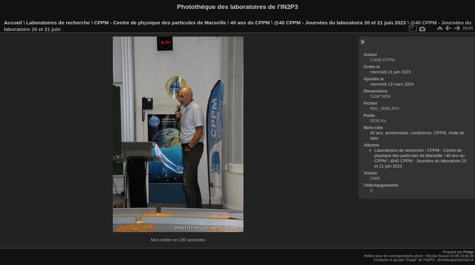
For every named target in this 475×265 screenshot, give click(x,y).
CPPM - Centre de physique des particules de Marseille (160, 22)
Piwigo (468, 252)
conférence (421, 132)
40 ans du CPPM (250, 22)
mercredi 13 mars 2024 (392, 84)
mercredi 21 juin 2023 (390, 71)
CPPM (440, 132)
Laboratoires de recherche (58, 22)
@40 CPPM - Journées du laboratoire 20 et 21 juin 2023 (340, 22)
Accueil (13, 22)
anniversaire (396, 132)
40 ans (376, 132)
